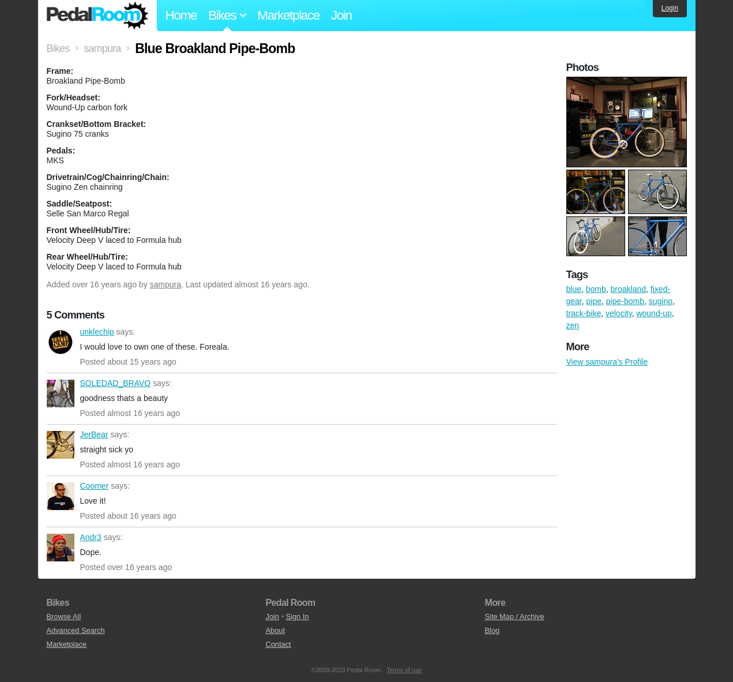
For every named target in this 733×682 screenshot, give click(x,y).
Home (181, 15)
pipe (594, 301)
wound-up (654, 313)
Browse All (64, 616)
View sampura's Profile (607, 361)
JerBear (60, 445)
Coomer (60, 496)
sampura (165, 284)
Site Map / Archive (514, 616)
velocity (619, 313)
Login (669, 8)
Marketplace (288, 15)
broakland (628, 289)
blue (573, 289)
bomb (596, 289)
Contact (278, 644)
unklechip (60, 342)
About (275, 630)
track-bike (584, 313)
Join (341, 15)
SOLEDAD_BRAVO (60, 393)
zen (573, 325)
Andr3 (60, 547)
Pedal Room (97, 15)
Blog (492, 630)
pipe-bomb (625, 301)
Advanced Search (76, 630)
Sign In (297, 616)
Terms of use (404, 669)
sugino (660, 301)
